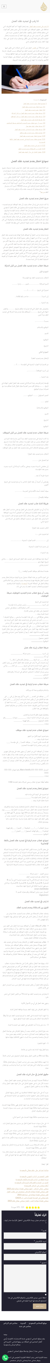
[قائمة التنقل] (4, 6)
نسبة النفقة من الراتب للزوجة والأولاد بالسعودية (32, 1179)
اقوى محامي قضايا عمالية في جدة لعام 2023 (32, 1194)
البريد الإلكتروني (40, 1241)
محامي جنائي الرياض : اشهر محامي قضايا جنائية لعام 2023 (27, 1188)
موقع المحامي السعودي (38, 1323)
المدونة (23, 1323)
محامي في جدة (25, 1326)
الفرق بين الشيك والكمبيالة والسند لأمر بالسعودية (31, 1182)
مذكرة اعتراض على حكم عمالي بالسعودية (34, 1170)
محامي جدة (39, 1351)
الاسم (43, 1230)
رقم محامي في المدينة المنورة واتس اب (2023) (31, 1198)
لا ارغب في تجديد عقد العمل (38, 26)
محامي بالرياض (21, 1360)
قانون (34, 48)
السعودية (24, 583)
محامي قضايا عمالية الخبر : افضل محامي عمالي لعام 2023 (28, 1201)
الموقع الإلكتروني (40, 1252)
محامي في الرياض (10, 1323)
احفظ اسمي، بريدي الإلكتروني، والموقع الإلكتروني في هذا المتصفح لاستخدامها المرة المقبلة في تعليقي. (27, 1299)
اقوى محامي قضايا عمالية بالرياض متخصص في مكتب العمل (27, 1191)
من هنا (42, 192)
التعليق (43, 1262)
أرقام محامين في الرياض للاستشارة (36, 1185)
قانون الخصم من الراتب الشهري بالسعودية (34, 1176)
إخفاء (36, 100)
